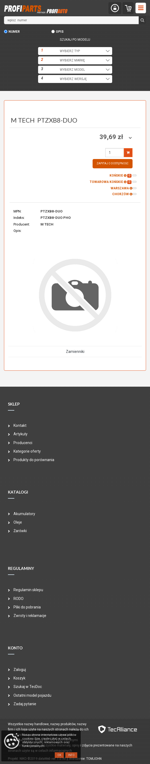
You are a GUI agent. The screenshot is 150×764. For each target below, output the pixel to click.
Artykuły (20, 434)
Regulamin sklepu (28, 590)
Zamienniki (75, 351)
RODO (18, 598)
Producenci (22, 443)
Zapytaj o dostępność (113, 163)
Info (71, 755)
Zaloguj (19, 669)
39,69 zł (112, 137)
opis (59, 32)
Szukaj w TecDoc (27, 686)
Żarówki (20, 531)
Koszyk (19, 678)
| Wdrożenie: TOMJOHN (84, 759)
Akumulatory (24, 514)
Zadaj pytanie (24, 704)
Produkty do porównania (33, 460)
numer (14, 32)
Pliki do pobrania (27, 607)
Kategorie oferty (27, 451)
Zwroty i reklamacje (29, 615)
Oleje (17, 522)
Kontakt (19, 425)
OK (59, 755)
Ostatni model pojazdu (32, 695)
